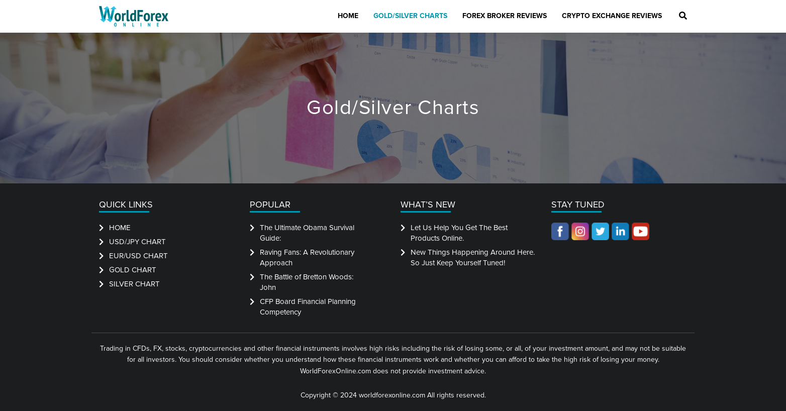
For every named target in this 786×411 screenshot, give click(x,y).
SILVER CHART (134, 283)
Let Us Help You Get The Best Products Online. (459, 233)
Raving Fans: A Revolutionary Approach (307, 257)
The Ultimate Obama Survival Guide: (307, 233)
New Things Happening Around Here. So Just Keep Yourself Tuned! (473, 257)
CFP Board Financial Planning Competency (308, 307)
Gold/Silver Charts (410, 16)
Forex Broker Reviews (504, 16)
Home (348, 16)
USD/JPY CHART (137, 241)
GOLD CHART (132, 269)
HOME (120, 227)
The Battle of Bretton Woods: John (306, 282)
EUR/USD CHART (138, 255)
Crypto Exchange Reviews (612, 16)
